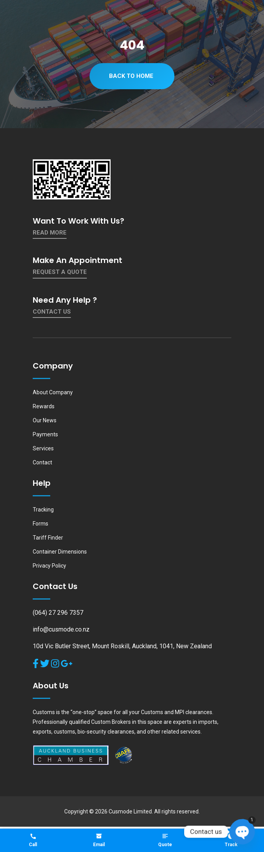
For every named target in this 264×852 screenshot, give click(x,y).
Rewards (44, 406)
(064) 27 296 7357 (58, 612)
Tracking (43, 509)
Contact (42, 462)
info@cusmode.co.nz (61, 629)
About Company (53, 392)
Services (43, 448)
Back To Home (131, 75)
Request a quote (60, 271)
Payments (45, 434)
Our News (44, 420)
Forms (40, 523)
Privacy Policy (49, 566)
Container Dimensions (60, 552)
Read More (50, 232)
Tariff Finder (48, 537)
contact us (52, 311)
